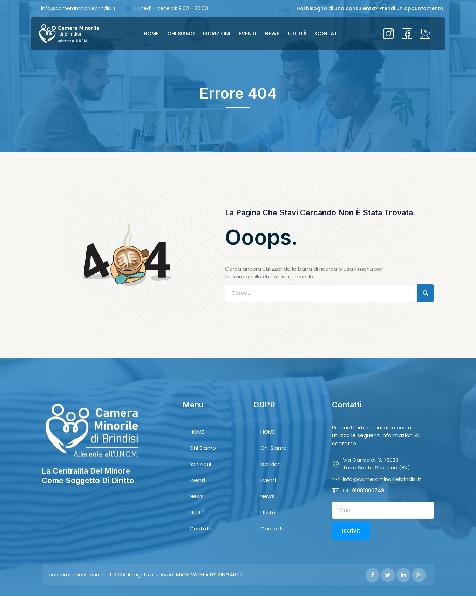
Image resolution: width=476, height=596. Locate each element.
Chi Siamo (181, 34)
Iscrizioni (216, 34)
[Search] (425, 293)
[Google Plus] (419, 575)
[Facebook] (373, 575)
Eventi (247, 34)
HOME (151, 34)
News (272, 34)
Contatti (328, 34)
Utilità (297, 34)
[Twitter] (388, 575)
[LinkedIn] (403, 575)
